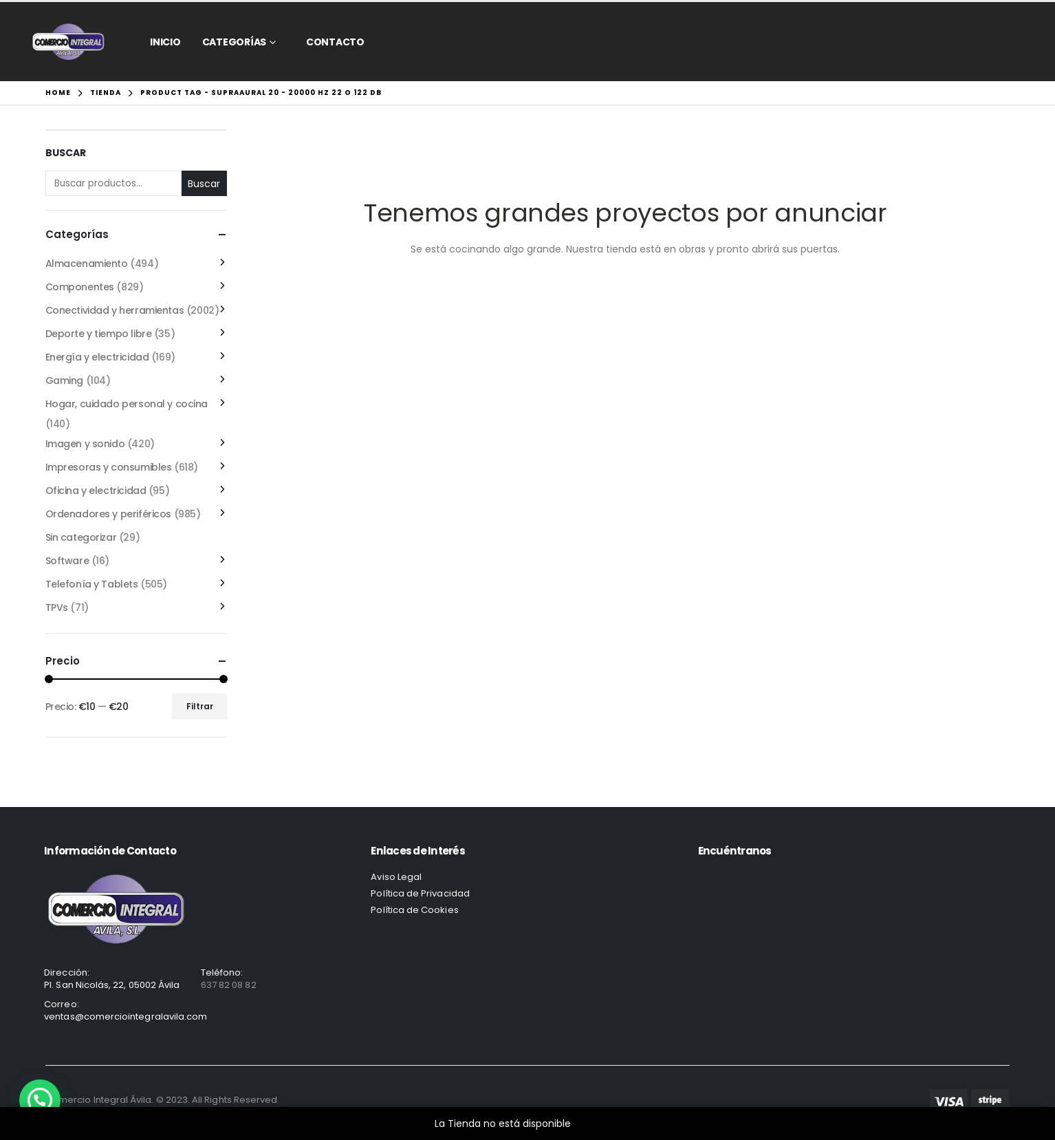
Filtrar (199, 706)
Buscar (65, 153)
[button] (40, 1100)
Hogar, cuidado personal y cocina (126, 404)
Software (67, 561)
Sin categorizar (81, 537)
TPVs (56, 607)
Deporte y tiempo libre (98, 334)
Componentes (79, 287)
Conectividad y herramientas (114, 310)
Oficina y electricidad (95, 490)
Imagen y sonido (85, 444)
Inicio (165, 42)
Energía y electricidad (97, 357)
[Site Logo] (68, 41)
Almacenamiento (86, 263)
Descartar (597, 1123)
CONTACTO (335, 42)
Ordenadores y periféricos (108, 514)
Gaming (64, 380)
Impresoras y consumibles (108, 467)
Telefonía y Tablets (91, 584)
